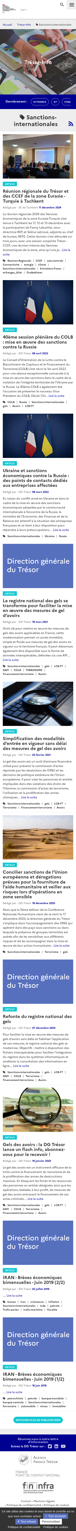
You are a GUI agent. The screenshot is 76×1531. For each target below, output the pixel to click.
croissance (37, 1302)
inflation (53, 1302)
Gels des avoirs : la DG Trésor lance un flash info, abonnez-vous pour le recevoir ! (34, 1149)
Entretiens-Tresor (51, 268)
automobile (28, 1406)
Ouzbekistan (34, 272)
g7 (55, 101)
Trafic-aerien (11, 1309)
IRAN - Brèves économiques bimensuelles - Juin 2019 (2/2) (34, 1279)
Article (10, 183)
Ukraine (49, 536)
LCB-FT (29, 406)
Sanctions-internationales (19, 268)
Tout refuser (26, 1521)
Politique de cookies (56, 1505)
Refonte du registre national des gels (37, 1018)
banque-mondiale (53, 1398)
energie (28, 264)
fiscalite (52, 1309)
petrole (54, 1305)
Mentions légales (44, 1501)
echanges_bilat (12, 272)
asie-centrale (55, 260)
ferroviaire (9, 1406)
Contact (26, 1501)
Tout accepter (55, 1516)
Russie (23, 402)
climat (42, 264)
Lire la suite (56, 395)
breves (11, 1302)
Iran (23, 1302)
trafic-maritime (33, 1309)
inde (43, 1305)
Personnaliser (51, 1521)
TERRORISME (34, 670)
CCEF (39, 260)
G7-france (39, 101)
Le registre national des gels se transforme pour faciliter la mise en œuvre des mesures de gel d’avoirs (37, 607)
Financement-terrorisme (18, 674)
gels (5, 406)
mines (44, 1406)
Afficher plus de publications (38, 1420)
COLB (11, 402)
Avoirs (16, 406)
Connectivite (11, 264)
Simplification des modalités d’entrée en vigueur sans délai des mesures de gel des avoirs (35, 743)
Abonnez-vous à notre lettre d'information (38, 1440)
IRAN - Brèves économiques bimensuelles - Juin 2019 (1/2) (33, 1376)
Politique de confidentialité (24, 1505)
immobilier (59, 1406)
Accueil (7, 24)
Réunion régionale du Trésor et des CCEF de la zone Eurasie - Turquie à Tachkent (36, 196)
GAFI (6, 670)
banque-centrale (13, 1402)
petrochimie (15, 1398)
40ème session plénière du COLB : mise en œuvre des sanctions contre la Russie (38, 342)
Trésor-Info (24, 24)
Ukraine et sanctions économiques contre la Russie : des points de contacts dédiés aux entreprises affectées (36, 477)
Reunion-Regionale (19, 260)
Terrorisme (10, 807)
